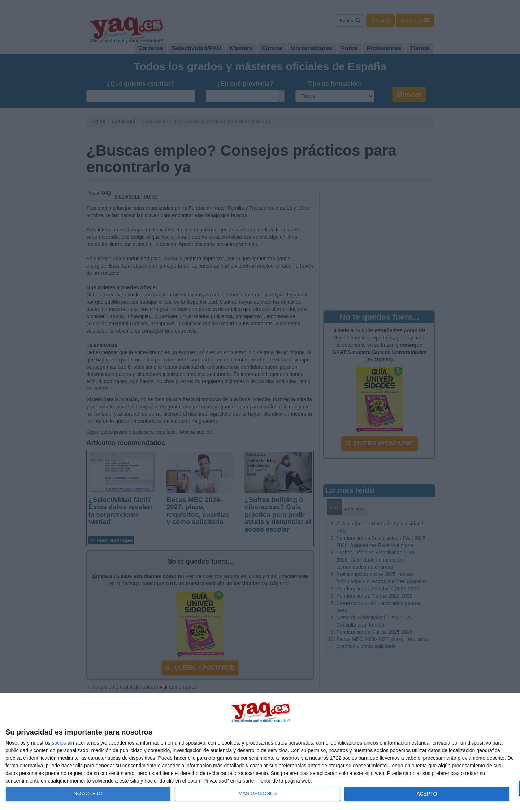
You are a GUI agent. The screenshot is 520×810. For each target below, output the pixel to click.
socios (59, 742)
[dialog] (260, 751)
